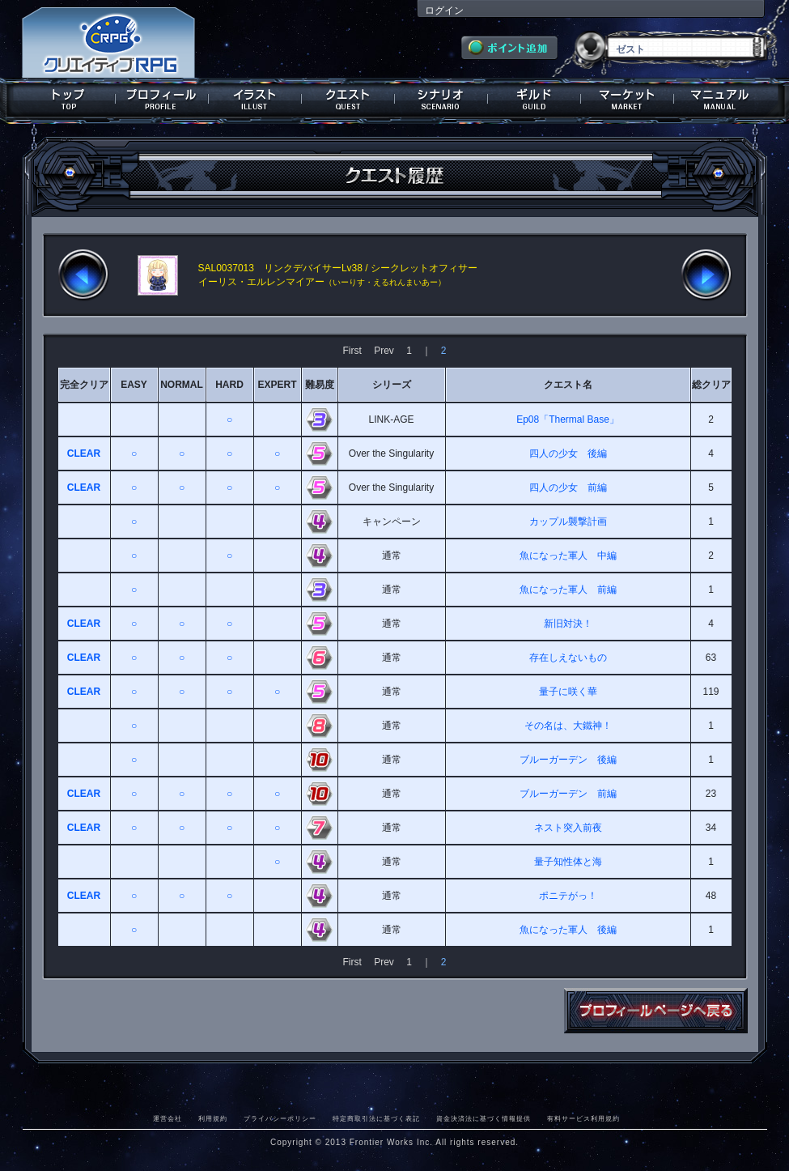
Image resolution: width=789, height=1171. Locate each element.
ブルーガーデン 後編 (568, 759)
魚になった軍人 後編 (568, 929)
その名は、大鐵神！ (568, 725)
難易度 (319, 384)
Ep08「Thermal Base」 (567, 419)
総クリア (711, 384)
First (351, 350)
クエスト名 (568, 384)
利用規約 (212, 1118)
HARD (229, 384)
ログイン (444, 10)
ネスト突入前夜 (568, 827)
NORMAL (181, 384)
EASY (134, 384)
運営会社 (167, 1118)
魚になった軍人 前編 (568, 589)
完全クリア (84, 384)
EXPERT (276, 384)
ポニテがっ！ (568, 895)
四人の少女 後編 (568, 453)
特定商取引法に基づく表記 (376, 1118)
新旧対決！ (568, 623)
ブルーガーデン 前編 (568, 793)
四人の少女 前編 (568, 487)
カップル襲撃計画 (568, 521)
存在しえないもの (568, 657)
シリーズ (391, 384)
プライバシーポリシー (280, 1118)
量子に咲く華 (568, 691)
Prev (384, 350)
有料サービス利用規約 (583, 1118)
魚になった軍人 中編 (568, 555)
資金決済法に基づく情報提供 (483, 1118)
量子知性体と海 (568, 861)
